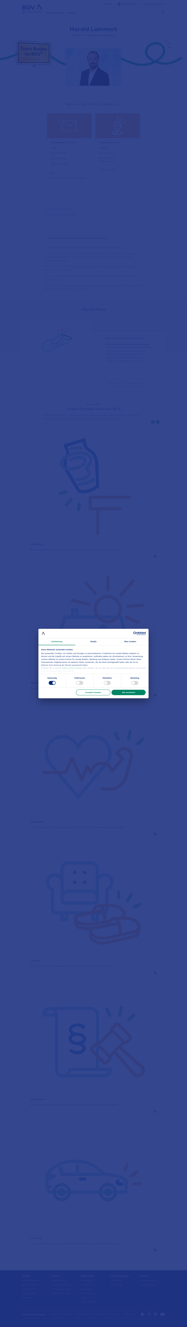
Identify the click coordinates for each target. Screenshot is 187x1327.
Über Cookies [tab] (130, 641)
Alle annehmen (128, 692)
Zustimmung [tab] (56, 641)
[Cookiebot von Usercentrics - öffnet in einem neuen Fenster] (135, 633)
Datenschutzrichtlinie (72, 668)
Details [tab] (93, 641)
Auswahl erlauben (93, 692)
